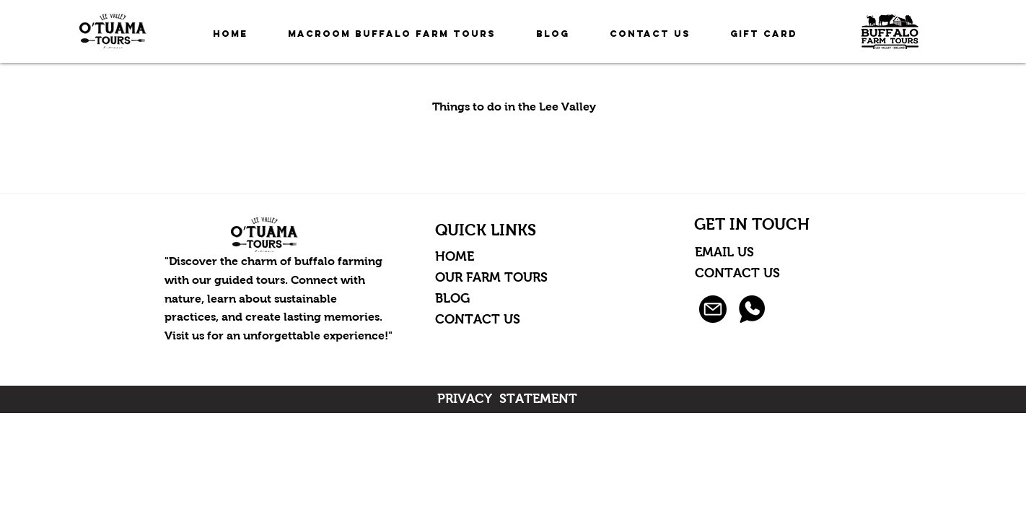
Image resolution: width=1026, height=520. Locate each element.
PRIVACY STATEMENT (507, 398)
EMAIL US (726, 252)
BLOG (452, 298)
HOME (454, 256)
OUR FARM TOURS (491, 277)
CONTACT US (477, 319)
